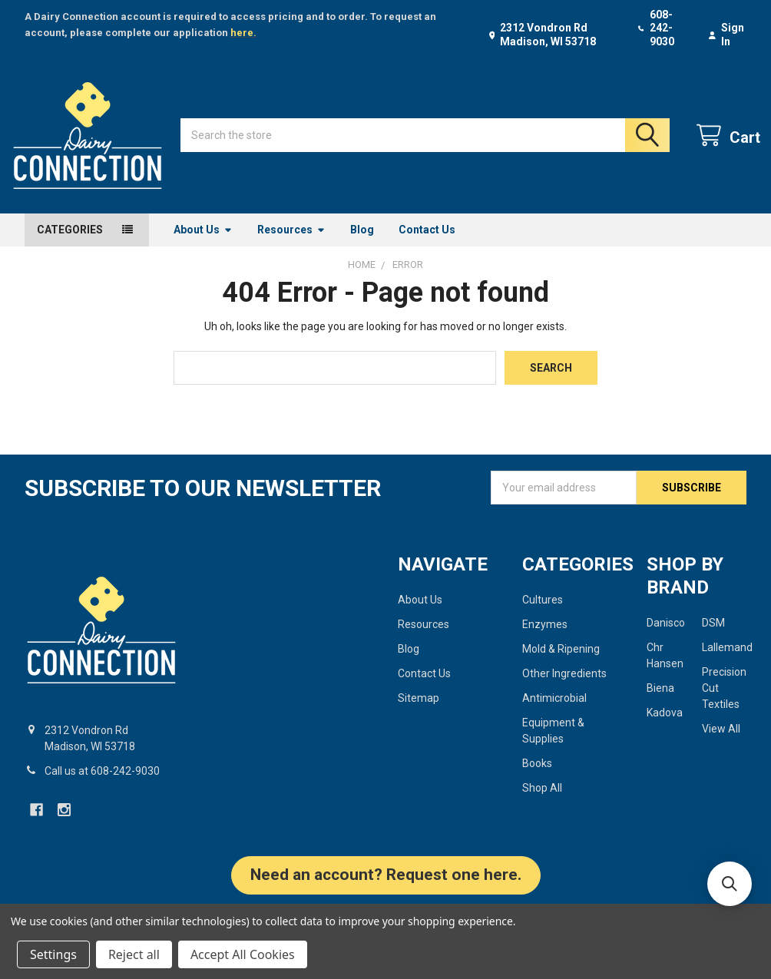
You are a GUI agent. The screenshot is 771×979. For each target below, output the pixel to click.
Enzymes (544, 639)
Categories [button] (70, 243)
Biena (660, 702)
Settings (53, 954)
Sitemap (418, 712)
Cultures (542, 614)
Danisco (666, 637)
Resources (291, 243)
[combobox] (425, 142)
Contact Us (427, 243)
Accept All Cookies (242, 954)
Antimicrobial (554, 712)
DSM (713, 637)
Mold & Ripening (561, 663)
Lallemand (727, 662)
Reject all (134, 954)
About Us (203, 243)
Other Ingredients (564, 688)
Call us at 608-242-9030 (102, 785)
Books (537, 778)
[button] (386, 897)
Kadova (665, 727)
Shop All (542, 802)
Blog (362, 243)
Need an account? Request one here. (385, 889)
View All (721, 743)
